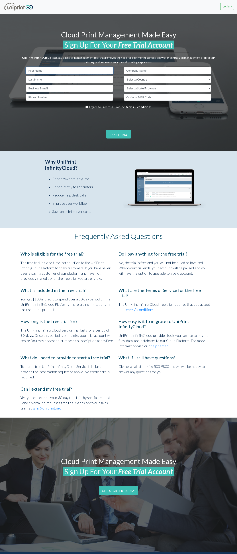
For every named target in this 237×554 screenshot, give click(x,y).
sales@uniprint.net (46, 408)
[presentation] (116, 118)
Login (227, 6)
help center (159, 346)
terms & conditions (139, 107)
